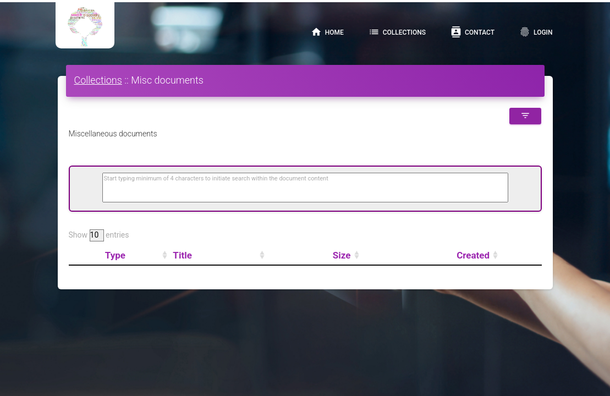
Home (327, 31)
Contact (472, 31)
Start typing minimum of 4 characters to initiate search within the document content (216, 178)
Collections (397, 31)
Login (535, 31)
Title (182, 255)
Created (473, 255)
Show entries (99, 235)
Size (342, 255)
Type (115, 255)
